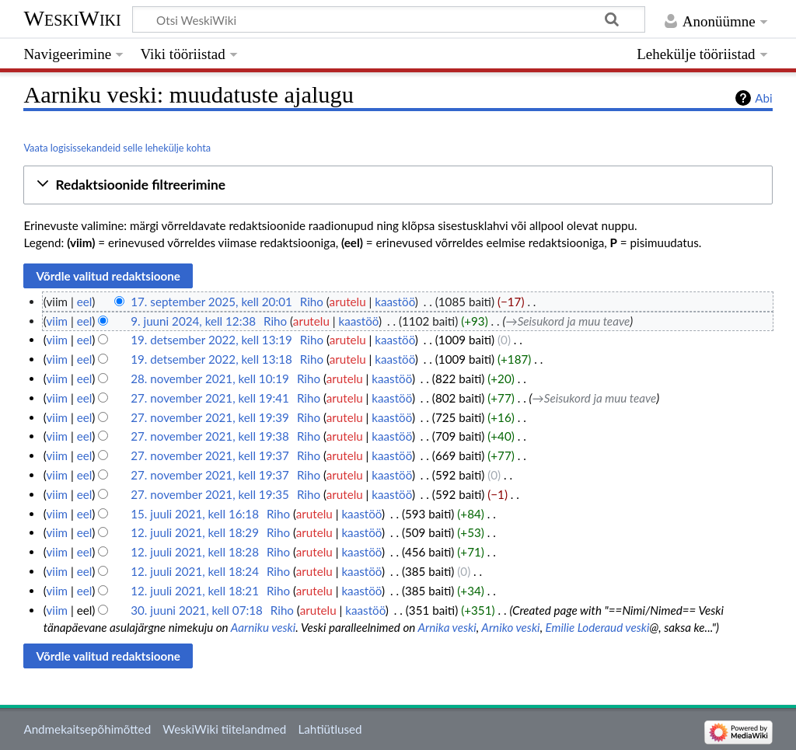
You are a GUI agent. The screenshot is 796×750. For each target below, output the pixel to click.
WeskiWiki (71, 18)
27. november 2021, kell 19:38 (210, 436)
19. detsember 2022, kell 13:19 (211, 340)
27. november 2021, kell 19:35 (210, 494)
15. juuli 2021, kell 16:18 (195, 514)
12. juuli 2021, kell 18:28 (195, 552)
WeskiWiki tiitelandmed (224, 729)
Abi (763, 98)
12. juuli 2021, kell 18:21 (195, 591)
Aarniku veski (263, 627)
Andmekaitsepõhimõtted (87, 729)
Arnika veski (447, 627)
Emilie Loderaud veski (598, 627)
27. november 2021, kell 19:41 (210, 398)
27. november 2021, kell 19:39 (210, 417)
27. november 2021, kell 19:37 (210, 455)
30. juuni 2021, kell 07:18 (197, 610)
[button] (398, 185)
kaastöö (395, 302)
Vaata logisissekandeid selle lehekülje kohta (117, 147)
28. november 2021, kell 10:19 (210, 378)
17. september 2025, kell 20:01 (211, 302)
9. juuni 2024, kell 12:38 (193, 321)
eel (85, 302)
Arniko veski (510, 627)
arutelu (348, 302)
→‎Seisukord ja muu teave (568, 321)
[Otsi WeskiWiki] (388, 19)
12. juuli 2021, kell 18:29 (195, 532)
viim (57, 321)
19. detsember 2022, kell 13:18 (211, 359)
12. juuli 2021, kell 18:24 (195, 571)
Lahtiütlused (329, 729)
